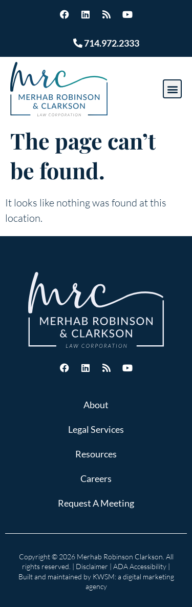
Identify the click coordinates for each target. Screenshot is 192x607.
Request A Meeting (96, 503)
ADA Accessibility (139, 566)
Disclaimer (92, 566)
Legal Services (96, 429)
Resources (96, 453)
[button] (172, 88)
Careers (96, 478)
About (96, 404)
